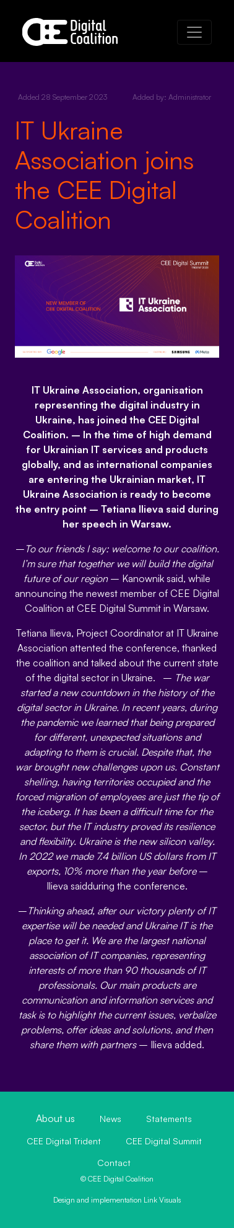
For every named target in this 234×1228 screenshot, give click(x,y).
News (110, 1118)
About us (55, 1118)
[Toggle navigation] (194, 32)
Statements (169, 1118)
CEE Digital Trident (64, 1141)
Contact (114, 1162)
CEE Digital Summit (164, 1141)
